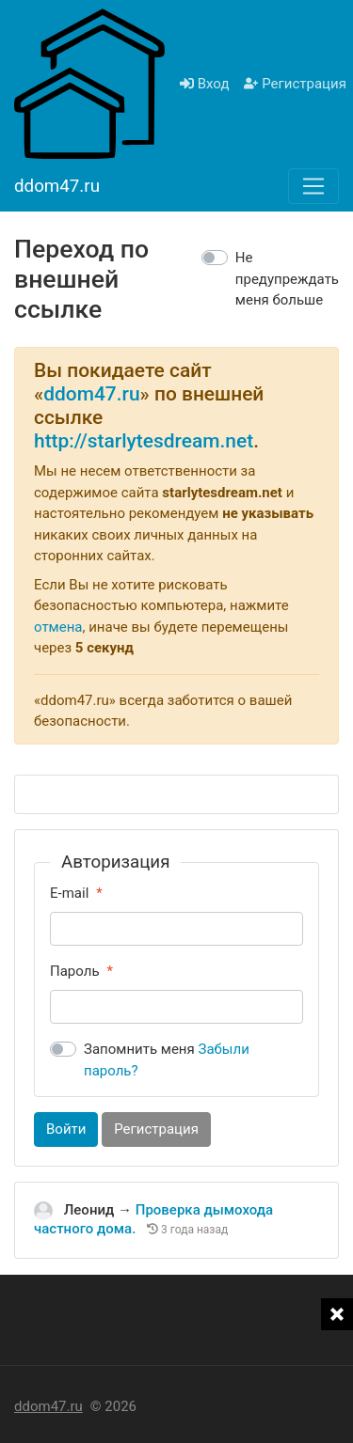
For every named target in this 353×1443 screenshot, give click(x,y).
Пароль (75, 971)
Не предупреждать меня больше (287, 278)
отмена (58, 627)
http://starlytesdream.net (143, 441)
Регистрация (294, 83)
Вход (204, 83)
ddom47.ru (91, 394)
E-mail (69, 893)
